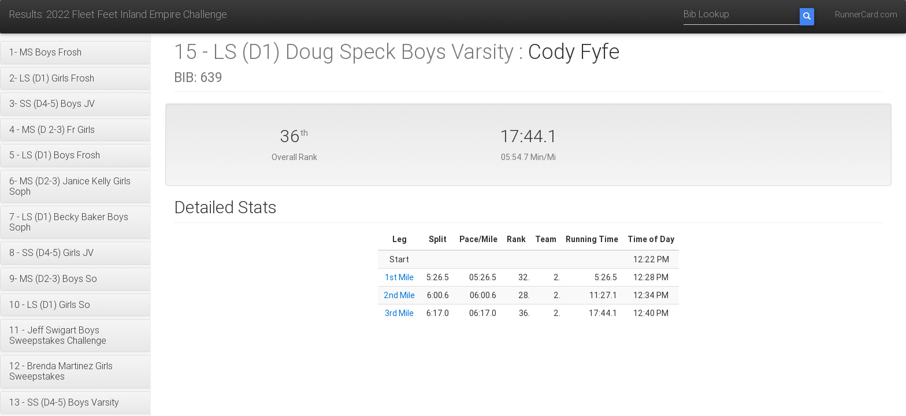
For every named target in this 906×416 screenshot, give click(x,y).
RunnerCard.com (866, 14)
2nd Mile (399, 295)
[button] (75, 53)
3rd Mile (399, 313)
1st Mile (399, 277)
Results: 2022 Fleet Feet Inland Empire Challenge (118, 14)
